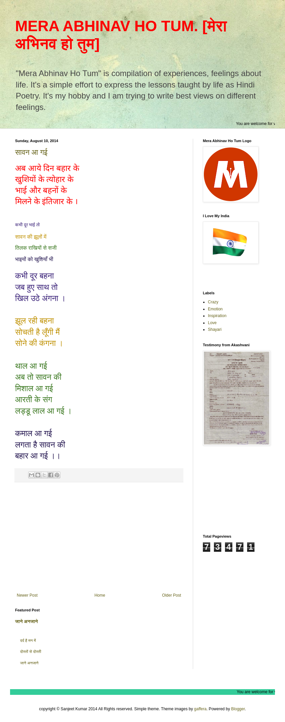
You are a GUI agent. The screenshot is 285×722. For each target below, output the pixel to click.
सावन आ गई (31, 152)
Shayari (215, 329)
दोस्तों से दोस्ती (30, 651)
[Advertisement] (99, 538)
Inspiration (217, 315)
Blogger (238, 709)
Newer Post (27, 595)
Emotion (215, 309)
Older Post (171, 595)
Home (100, 595)
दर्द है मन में (28, 640)
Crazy (213, 302)
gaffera (200, 709)
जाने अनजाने (26, 621)
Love (212, 322)
